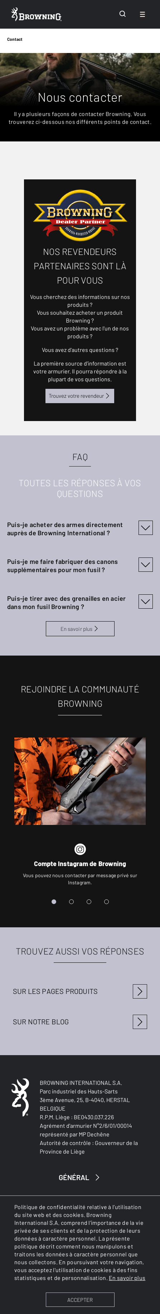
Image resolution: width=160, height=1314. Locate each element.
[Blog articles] (80, 1024)
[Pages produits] (80, 994)
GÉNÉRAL (80, 1177)
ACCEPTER (80, 1299)
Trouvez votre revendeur (80, 395)
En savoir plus (127, 1277)
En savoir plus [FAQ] (80, 628)
